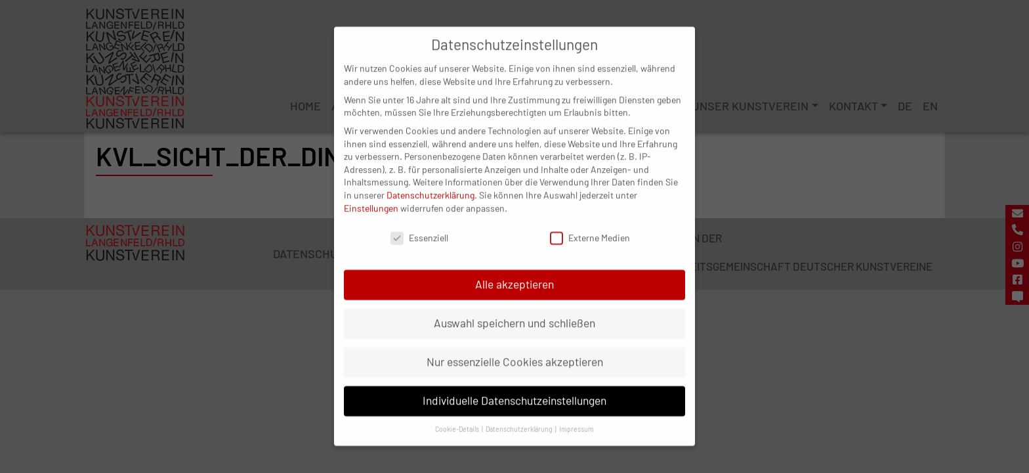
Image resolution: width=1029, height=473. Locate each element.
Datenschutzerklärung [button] (520, 415)
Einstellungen (371, 194)
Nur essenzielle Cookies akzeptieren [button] (515, 348)
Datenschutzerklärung (430, 181)
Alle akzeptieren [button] (514, 270)
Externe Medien (590, 224)
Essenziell (419, 224)
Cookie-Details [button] (457, 415)
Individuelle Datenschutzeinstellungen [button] (514, 387)
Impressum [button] (576, 415)
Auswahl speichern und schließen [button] (514, 309)
